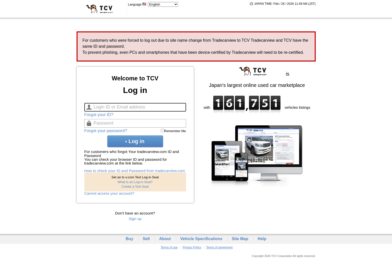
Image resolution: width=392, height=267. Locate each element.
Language (137, 4)
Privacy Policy (192, 247)
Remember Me (175, 131)
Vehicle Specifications (201, 239)
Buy (129, 239)
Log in (135, 141)
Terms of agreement (219, 247)
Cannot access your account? (109, 193)
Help (262, 239)
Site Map (240, 239)
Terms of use (169, 247)
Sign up (135, 219)
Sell (146, 239)
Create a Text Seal (135, 186)
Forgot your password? (105, 130)
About (165, 239)
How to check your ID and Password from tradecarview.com (134, 171)
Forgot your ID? (98, 114)
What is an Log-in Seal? (135, 182)
